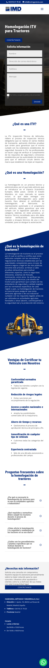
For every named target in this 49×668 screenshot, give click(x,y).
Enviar (37, 101)
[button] (43, 662)
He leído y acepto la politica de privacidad (23, 96)
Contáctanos (13, 40)
